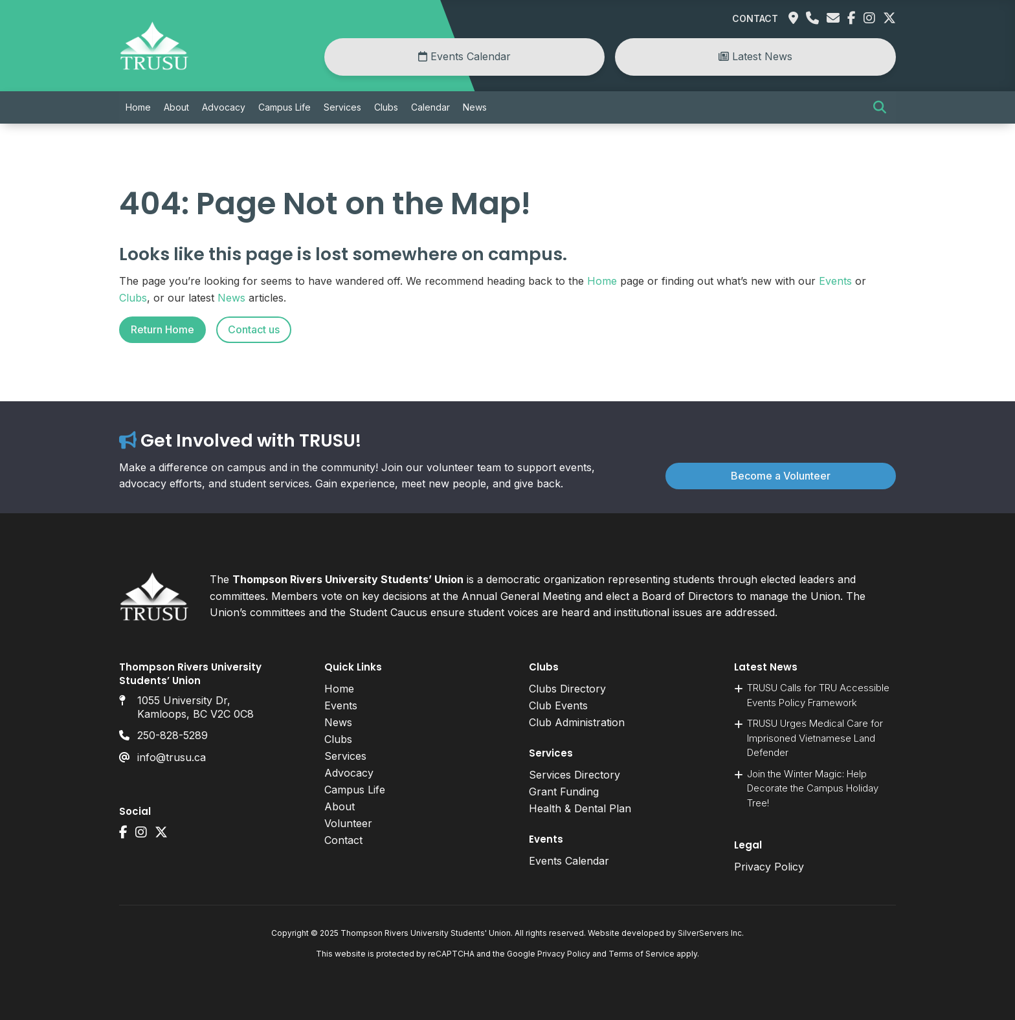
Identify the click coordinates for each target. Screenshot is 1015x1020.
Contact (755, 18)
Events (835, 280)
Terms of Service (641, 954)
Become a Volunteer (781, 475)
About (176, 107)
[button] (880, 107)
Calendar (430, 107)
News (475, 107)
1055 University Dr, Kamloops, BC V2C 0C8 (195, 707)
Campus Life (284, 107)
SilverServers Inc (710, 933)
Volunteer (348, 823)
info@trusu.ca (171, 757)
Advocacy (223, 107)
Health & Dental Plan (580, 808)
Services (342, 107)
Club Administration (577, 722)
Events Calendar (464, 56)
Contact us (254, 329)
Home (138, 107)
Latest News (755, 56)
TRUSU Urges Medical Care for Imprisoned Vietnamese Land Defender (815, 738)
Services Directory (574, 774)
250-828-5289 (172, 735)
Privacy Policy (769, 866)
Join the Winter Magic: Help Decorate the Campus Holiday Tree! (812, 788)
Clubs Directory (567, 688)
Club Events (558, 705)
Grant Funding (564, 791)
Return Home (162, 329)
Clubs (386, 107)
